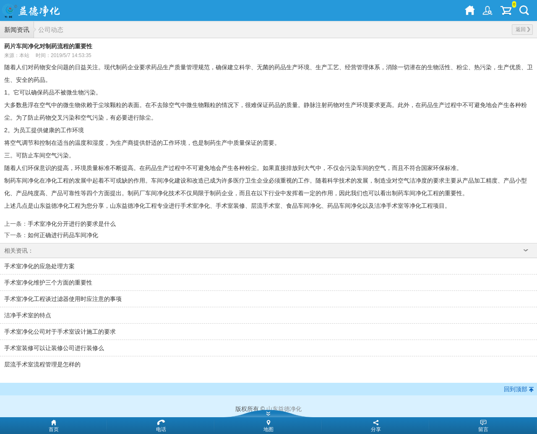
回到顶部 (515, 389)
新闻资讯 (16, 29)
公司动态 (50, 29)
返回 (523, 29)
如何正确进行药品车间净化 (63, 235)
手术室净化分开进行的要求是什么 (72, 223)
